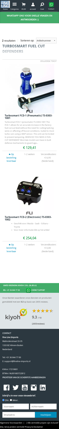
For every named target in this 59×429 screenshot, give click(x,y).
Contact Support (35, 290)
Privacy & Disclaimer (34, 427)
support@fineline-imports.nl (17, 361)
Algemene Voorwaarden (11, 422)
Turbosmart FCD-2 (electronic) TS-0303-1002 (28, 218)
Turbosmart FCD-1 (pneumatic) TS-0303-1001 (28, 117)
